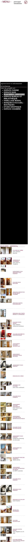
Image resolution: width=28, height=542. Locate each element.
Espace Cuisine (11, 90)
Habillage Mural (12, 101)
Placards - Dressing (14, 94)
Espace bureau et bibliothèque (13, 97)
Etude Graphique (12, 107)
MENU (6, 1)
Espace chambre (12, 109)
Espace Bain (10, 92)
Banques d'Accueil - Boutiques (14, 104)
